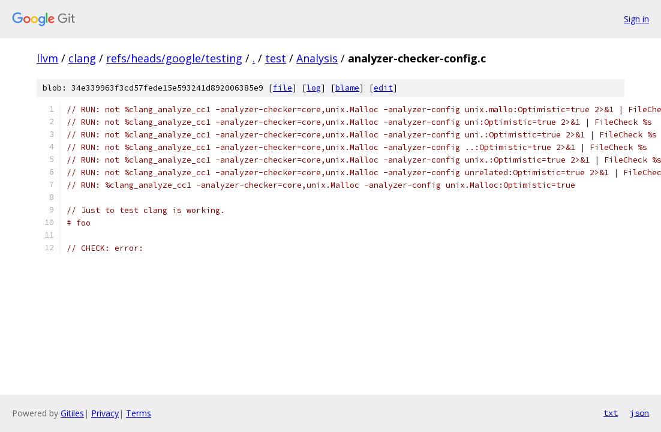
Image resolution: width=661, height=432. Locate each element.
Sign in (636, 19)
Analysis (317, 58)
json (639, 412)
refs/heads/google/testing (174, 58)
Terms (138, 413)
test (275, 58)
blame (347, 88)
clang (82, 58)
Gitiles (72, 413)
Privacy (105, 413)
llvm (47, 58)
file (282, 88)
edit (383, 88)
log (314, 88)
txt (610, 412)
